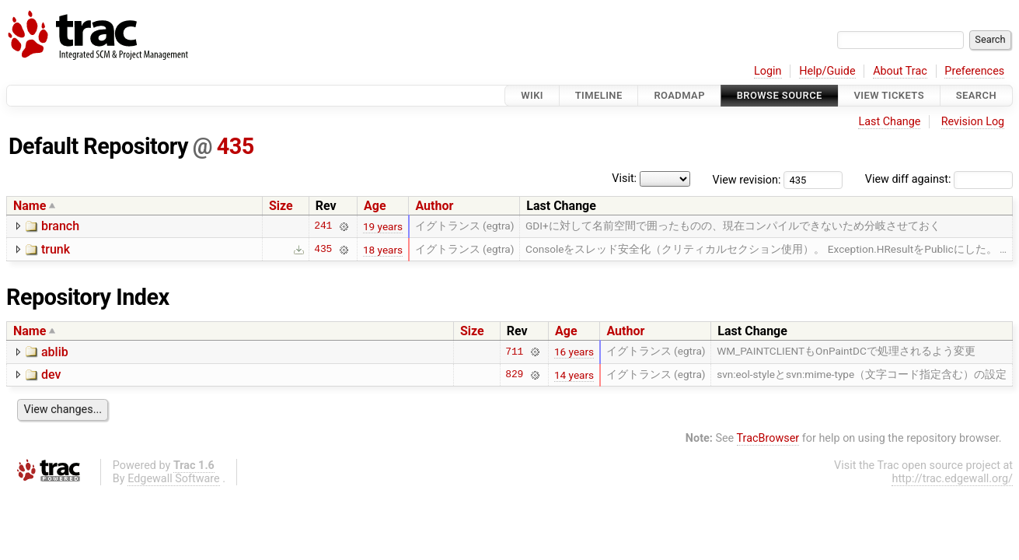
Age (375, 205)
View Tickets (889, 95)
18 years (383, 249)
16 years (574, 351)
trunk (55, 249)
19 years (383, 226)
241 (323, 226)
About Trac (900, 71)
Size (281, 205)
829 (514, 375)
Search (976, 95)
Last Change (889, 121)
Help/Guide (827, 71)
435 (235, 146)
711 (514, 352)
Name (29, 205)
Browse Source (779, 95)
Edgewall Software (173, 478)
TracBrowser (768, 438)
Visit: (624, 178)
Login (768, 71)
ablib (54, 352)
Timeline (599, 95)
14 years (574, 375)
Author (434, 205)
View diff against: (939, 179)
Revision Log (973, 121)
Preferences (974, 71)
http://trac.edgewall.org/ (952, 478)
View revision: (747, 179)
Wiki (532, 95)
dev (51, 374)
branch (60, 226)
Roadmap (679, 95)
